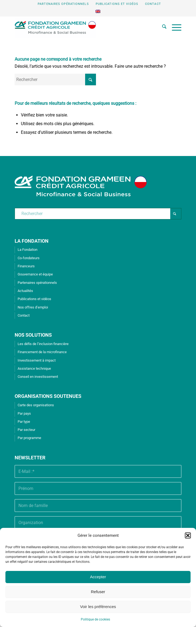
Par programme (29, 438)
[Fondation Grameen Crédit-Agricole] (81, 27)
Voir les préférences (98, 606)
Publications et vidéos (117, 4)
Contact (153, 4)
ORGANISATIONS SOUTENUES (48, 396)
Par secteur (26, 430)
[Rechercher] (161, 27)
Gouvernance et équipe (35, 274)
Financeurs (26, 266)
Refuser (98, 591)
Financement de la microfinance (42, 352)
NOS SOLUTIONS (33, 335)
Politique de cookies (95, 619)
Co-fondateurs (29, 258)
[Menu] (173, 27)
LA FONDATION (32, 241)
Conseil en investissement (38, 377)
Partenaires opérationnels (63, 4)
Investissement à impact (37, 360)
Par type (24, 422)
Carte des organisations (36, 405)
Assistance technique (34, 368)
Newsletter (30, 457)
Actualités (25, 291)
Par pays (24, 413)
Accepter (98, 576)
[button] (188, 535)
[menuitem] (63, 4)
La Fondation (27, 250)
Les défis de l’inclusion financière (43, 344)
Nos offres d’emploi (33, 307)
